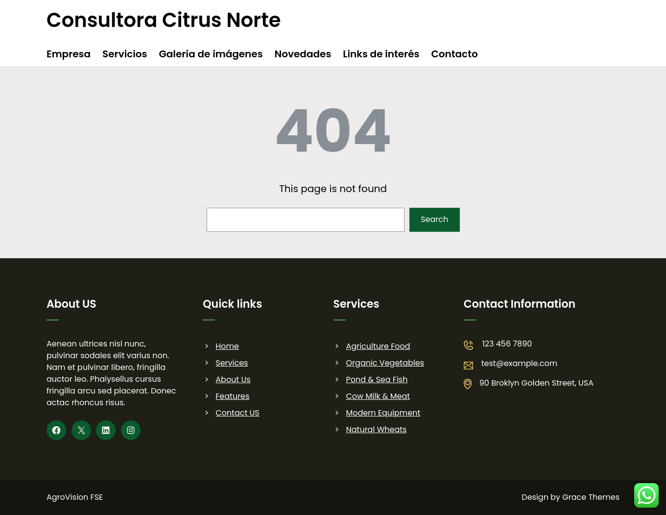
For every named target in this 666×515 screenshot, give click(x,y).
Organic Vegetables (385, 362)
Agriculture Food (378, 346)
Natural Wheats (376, 429)
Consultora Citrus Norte (164, 20)
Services (231, 362)
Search (434, 219)
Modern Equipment (383, 412)
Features (232, 396)
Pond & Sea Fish (377, 379)
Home (227, 346)
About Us (232, 379)
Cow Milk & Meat (378, 396)
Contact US (237, 412)
